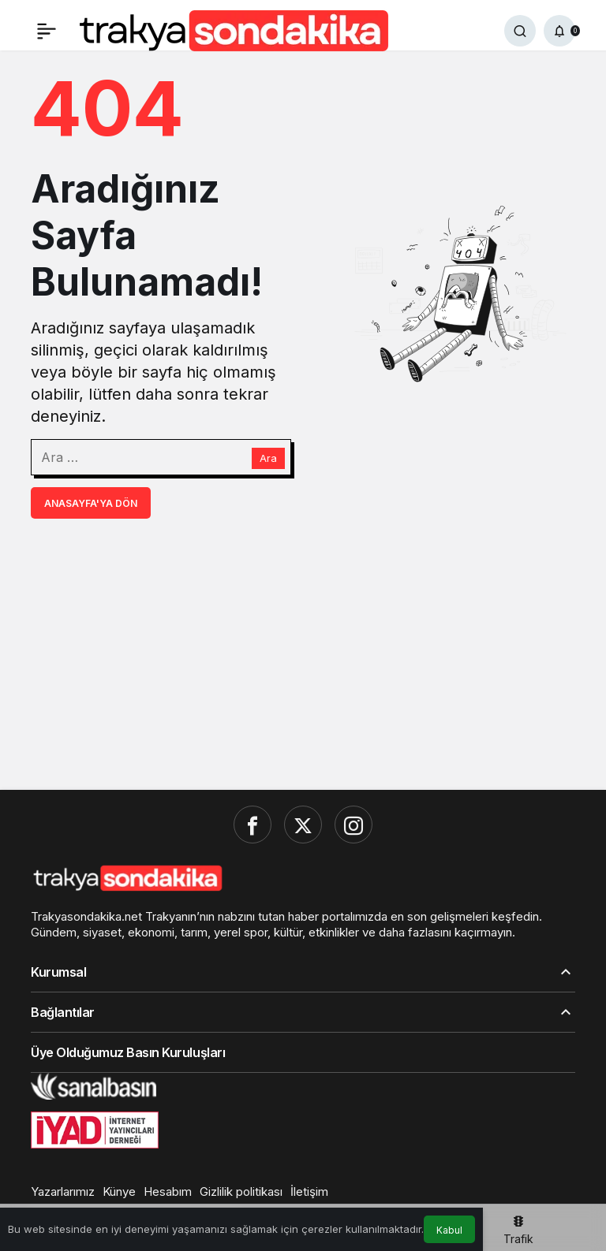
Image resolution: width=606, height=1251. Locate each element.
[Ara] (520, 31)
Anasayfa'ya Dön (90, 503)
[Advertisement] (303, 652)
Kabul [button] (449, 1230)
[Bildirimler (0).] (559, 31)
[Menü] (46, 31)
